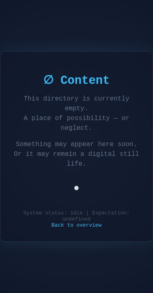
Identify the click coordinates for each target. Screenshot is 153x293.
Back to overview (76, 226)
